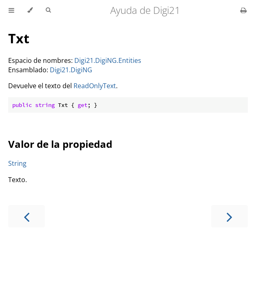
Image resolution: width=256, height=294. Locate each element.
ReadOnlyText (94, 85)
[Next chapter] (229, 216)
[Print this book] (243, 10)
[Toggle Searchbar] (48, 10)
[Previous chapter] (26, 216)
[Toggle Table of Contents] (11, 10)
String (17, 163)
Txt (18, 38)
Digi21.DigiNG (71, 69)
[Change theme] (30, 10)
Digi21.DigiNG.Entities (107, 60)
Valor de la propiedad (60, 144)
